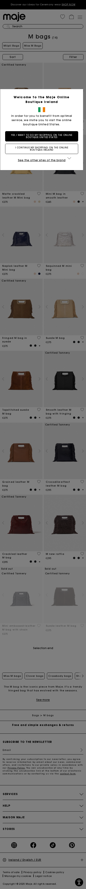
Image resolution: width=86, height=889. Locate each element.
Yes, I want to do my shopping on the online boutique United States (43, 136)
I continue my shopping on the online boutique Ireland (43, 148)
